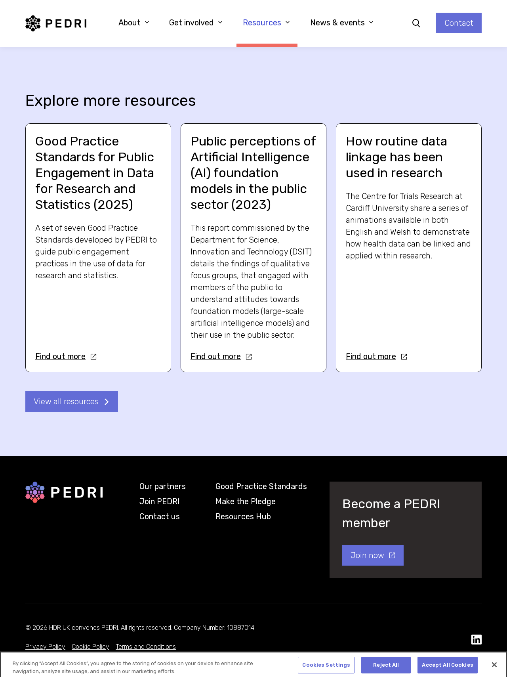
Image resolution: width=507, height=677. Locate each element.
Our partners (162, 486)
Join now (367, 555)
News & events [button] (342, 22)
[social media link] (476, 640)
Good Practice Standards (261, 486)
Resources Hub (243, 516)
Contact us (159, 516)
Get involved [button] (196, 22)
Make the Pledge (245, 501)
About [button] (133, 22)
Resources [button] (266, 22)
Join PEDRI (159, 501)
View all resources (66, 401)
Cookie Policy (90, 646)
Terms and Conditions (146, 646)
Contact (458, 23)
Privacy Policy (45, 646)
